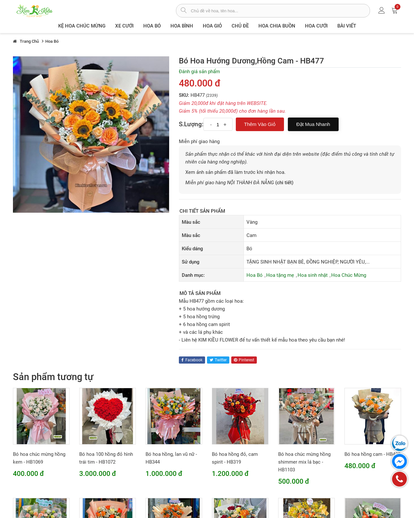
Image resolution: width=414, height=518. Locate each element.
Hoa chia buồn (276, 26)
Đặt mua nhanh (313, 124)
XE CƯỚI (124, 26)
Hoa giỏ (212, 26)
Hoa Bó (152, 26)
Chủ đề (240, 26)
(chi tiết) (284, 183)
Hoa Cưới (316, 26)
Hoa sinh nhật (313, 275)
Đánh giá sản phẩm (199, 71)
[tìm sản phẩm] (183, 11)
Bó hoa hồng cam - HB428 (372, 454)
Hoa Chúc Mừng (348, 275)
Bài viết (346, 26)
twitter (218, 360)
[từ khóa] (280, 10)
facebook (191, 360)
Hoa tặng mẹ (280, 275)
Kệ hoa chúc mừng (81, 26)
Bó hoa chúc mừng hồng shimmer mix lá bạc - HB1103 (304, 462)
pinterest (244, 360)
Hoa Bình (181, 26)
